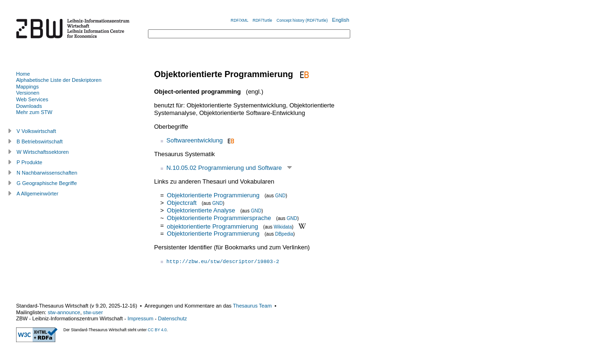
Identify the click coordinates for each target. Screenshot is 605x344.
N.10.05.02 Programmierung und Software (224, 167)
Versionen (27, 93)
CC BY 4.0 (157, 329)
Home (23, 74)
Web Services (32, 99)
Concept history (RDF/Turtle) (302, 20)
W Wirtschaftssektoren (43, 152)
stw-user (93, 312)
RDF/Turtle (262, 20)
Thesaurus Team (252, 306)
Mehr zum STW (34, 112)
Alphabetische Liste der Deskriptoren (59, 80)
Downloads (29, 106)
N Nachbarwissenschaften (47, 173)
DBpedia (284, 234)
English (340, 20)
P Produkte (29, 162)
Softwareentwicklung (194, 140)
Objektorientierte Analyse (201, 210)
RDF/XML (239, 20)
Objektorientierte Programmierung (213, 195)
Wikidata (283, 226)
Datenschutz (172, 318)
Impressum (141, 318)
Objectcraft (182, 202)
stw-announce (64, 312)
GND (280, 195)
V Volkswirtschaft (36, 131)
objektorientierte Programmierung (212, 225)
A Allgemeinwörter (37, 193)
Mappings (27, 86)
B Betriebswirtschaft (40, 141)
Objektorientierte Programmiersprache (219, 217)
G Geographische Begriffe (47, 183)
